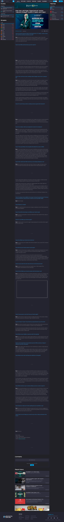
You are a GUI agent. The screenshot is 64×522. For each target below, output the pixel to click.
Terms (59, 519)
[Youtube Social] (51, 518)
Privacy (56, 519)
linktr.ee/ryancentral (22, 438)
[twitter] (46, 31)
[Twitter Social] (48, 518)
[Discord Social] (54, 518)
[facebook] (44, 31)
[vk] (47, 31)
